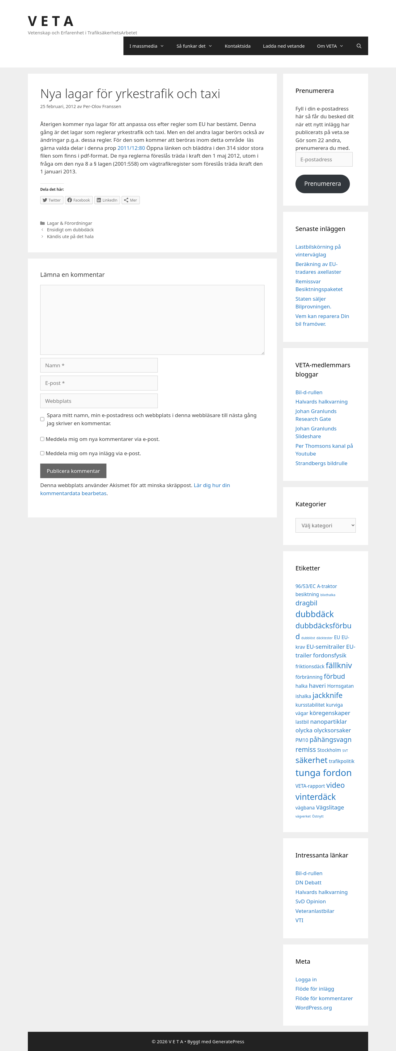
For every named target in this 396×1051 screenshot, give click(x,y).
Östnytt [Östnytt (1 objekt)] (318, 816)
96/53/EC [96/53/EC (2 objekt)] (305, 586)
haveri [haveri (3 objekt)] (317, 685)
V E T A (50, 20)
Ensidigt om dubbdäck (70, 230)
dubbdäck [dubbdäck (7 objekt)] (314, 614)
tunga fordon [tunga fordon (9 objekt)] (323, 772)
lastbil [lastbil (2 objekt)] (302, 721)
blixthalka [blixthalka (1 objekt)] (327, 595)
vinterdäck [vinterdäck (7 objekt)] (315, 796)
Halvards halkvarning (321, 401)
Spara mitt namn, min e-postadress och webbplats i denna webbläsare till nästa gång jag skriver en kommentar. (152, 419)
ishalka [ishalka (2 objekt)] (303, 696)
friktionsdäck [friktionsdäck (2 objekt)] (310, 666)
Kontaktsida (238, 46)
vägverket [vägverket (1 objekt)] (303, 816)
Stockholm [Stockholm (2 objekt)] (329, 750)
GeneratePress (228, 1041)
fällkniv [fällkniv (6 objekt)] (339, 665)
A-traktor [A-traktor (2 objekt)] (327, 586)
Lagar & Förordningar (69, 223)
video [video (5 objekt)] (335, 785)
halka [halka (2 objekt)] (301, 685)
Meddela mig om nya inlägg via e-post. (93, 453)
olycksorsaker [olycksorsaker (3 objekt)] (332, 730)
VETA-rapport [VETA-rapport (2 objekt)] (310, 786)
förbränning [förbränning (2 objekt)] (308, 677)
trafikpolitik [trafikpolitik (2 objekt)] (342, 761)
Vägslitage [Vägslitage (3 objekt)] (330, 807)
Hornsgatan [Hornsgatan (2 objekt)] (340, 685)
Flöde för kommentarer (324, 998)
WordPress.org (313, 1007)
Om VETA (333, 46)
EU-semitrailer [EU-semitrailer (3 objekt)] (325, 646)
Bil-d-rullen (309, 392)
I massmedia (150, 46)
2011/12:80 (131, 147)
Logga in (306, 979)
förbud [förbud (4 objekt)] (334, 676)
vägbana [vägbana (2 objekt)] (305, 807)
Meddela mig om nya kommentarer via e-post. (102, 439)
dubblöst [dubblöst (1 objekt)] (308, 638)
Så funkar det (198, 46)
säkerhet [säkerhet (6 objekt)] (311, 760)
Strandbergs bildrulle (321, 463)
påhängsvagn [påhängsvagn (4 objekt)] (330, 739)
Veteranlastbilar (314, 910)
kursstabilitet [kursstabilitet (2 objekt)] (310, 704)
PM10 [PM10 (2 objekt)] (301, 740)
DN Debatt (308, 882)
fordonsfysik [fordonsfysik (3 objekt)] (329, 655)
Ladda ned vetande (284, 46)
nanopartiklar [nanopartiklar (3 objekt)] (328, 721)
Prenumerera (322, 184)
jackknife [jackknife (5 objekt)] (327, 695)
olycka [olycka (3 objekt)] (303, 730)
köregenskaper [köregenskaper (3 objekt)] (330, 713)
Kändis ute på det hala (70, 236)
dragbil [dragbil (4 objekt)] (306, 602)
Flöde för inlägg (314, 988)
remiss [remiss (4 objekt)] (305, 749)
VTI (299, 920)
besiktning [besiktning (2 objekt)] (307, 594)
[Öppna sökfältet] (359, 46)
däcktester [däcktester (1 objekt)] (324, 638)
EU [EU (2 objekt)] (337, 637)
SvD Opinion (310, 901)
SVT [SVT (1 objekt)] (345, 750)
